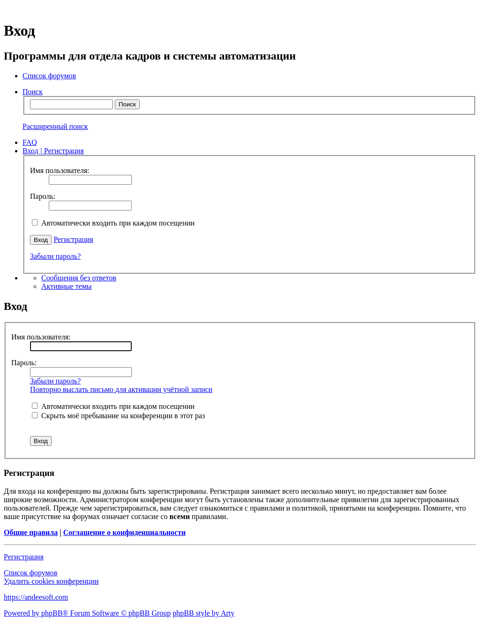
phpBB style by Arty (203, 613)
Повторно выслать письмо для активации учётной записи (121, 389)
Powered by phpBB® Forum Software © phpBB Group (87, 613)
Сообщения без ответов (78, 278)
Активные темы (66, 286)
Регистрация (73, 239)
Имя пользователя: (41, 337)
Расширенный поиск (55, 126)
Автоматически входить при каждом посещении (113, 223)
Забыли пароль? (55, 256)
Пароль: (24, 363)
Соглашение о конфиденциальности (124, 532)
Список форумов (30, 573)
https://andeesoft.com (36, 597)
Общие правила (31, 532)
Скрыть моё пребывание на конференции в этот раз (118, 416)
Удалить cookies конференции (51, 581)
